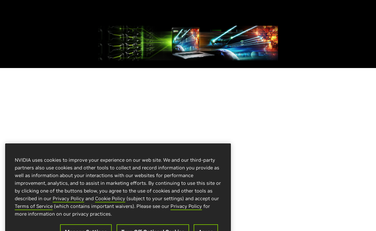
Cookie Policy (110, 201)
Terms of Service (34, 209)
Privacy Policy (68, 201)
